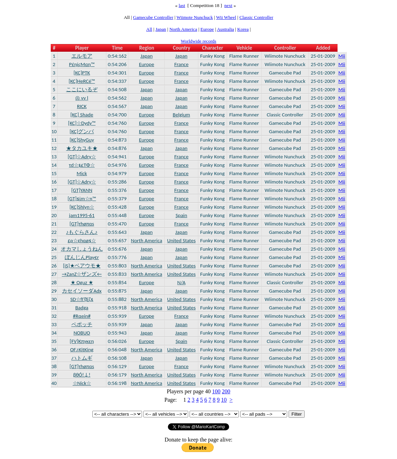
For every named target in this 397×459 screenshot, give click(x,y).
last (182, 5)
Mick (82, 173)
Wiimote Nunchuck (194, 17)
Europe (207, 29)
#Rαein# (82, 316)
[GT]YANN (81, 190)
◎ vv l (81, 98)
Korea (243, 29)
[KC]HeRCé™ (82, 81)
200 (226, 391)
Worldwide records (198, 41)
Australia (225, 29)
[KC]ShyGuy (82, 140)
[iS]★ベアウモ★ (82, 266)
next (228, 5)
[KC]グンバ (82, 131)
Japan (160, 29)
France (181, 64)
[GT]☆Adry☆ (82, 156)
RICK (82, 106)
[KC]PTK (81, 73)
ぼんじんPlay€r (82, 257)
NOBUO (81, 333)
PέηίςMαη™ (81, 64)
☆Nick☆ (82, 383)
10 (224, 400)
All (149, 29)
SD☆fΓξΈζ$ (81, 299)
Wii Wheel (226, 17)
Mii (341, 56)
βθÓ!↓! (81, 375)
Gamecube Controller (153, 17)
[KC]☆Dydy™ (82, 123)
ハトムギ (81, 358)
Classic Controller (256, 17)
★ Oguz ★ (82, 282)
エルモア (81, 56)
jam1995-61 (81, 215)
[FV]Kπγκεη (82, 341)
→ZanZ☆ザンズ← (82, 274)
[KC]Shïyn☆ (82, 207)
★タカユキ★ (82, 148)
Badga (81, 307)
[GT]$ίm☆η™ (82, 198)
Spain (181, 215)
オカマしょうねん (82, 249)
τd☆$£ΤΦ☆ (82, 165)
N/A (181, 282)
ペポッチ (81, 324)
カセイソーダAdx (81, 291)
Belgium (181, 115)
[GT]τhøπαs (82, 224)
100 (216, 391)
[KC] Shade (81, 115)
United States (181, 240)
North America (183, 29)
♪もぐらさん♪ (82, 232)
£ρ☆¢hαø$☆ (82, 240)
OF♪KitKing (81, 349)
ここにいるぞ (82, 89)
